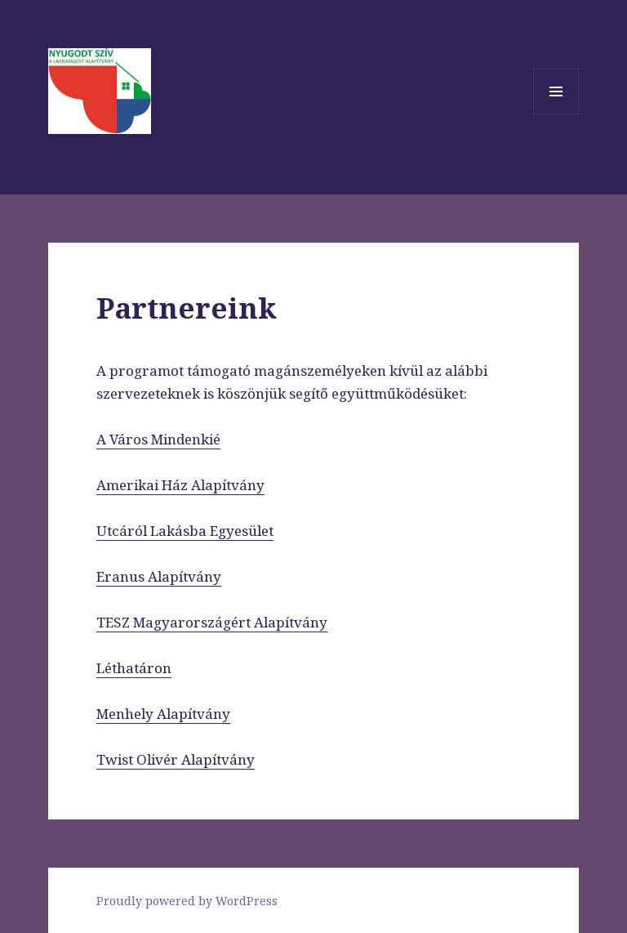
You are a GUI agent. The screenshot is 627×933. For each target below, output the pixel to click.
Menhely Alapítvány (163, 713)
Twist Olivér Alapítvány (175, 759)
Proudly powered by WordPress (187, 900)
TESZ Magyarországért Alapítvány (211, 622)
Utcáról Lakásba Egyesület (184, 530)
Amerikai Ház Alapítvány (180, 484)
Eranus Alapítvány (158, 576)
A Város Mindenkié (158, 439)
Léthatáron (133, 667)
